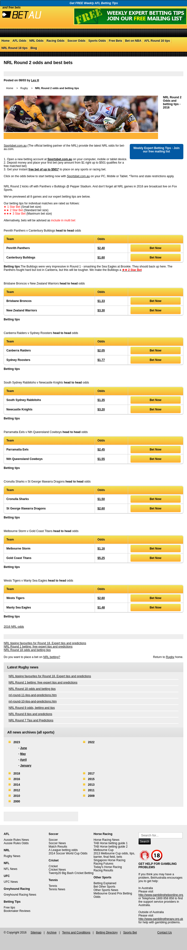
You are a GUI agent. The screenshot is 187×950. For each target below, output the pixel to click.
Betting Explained (105, 883)
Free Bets (115, 40)
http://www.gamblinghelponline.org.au (163, 895)
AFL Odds (19, 40)
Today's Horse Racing (108, 867)
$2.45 (101, 449)
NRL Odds (36, 40)
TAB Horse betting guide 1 (111, 843)
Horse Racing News (106, 840)
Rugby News (12, 856)
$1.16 (101, 548)
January (25, 765)
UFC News (11, 881)
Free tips (9, 907)
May (23, 754)
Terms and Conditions (76, 932)
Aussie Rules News (16, 840)
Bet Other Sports (104, 886)
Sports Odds (97, 40)
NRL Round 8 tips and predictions (30, 714)
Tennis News (57, 889)
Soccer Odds (76, 40)
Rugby (24, 88)
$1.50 (101, 499)
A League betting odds (63, 850)
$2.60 (101, 508)
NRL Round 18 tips (14, 48)
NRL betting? (51, 657)
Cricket (53, 866)
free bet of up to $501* (43, 169)
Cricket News (57, 869)
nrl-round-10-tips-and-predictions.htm (32, 701)
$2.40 (101, 248)
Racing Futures (103, 863)
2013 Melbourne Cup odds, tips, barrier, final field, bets (114, 855)
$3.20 (101, 409)
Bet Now (155, 248)
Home (5, 40)
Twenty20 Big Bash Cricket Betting (71, 873)
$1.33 (101, 301)
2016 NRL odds (14, 626)
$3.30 (101, 310)
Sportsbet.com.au (15, 145)
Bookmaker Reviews (17, 911)
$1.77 (101, 360)
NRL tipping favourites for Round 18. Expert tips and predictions (45, 643)
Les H (35, 80)
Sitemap (36, 932)
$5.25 (101, 558)
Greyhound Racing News (20, 894)
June (23, 748)
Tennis (53, 886)
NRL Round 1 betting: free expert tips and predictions (38, 646)
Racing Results (103, 870)
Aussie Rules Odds (16, 843)
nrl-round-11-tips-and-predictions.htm (32, 695)
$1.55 (101, 459)
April (23, 759)
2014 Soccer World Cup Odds (68, 853)
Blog (33, 48)
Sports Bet (130, 932)
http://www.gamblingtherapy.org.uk (161, 919)
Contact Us (164, 932)
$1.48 (101, 607)
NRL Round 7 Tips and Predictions (31, 720)
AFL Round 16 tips (157, 40)
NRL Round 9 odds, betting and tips (32, 707)
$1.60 (101, 257)
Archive (51, 932)
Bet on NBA (133, 40)
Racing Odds (56, 40)
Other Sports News (106, 890)
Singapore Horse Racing (109, 860)
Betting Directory (107, 932)
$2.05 (101, 350)
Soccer (53, 840)
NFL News (10, 869)
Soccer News (57, 843)
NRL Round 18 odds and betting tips (27, 650)
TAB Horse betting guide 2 (111, 846)
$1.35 (101, 400)
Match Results (58, 846)
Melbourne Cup (103, 850)
